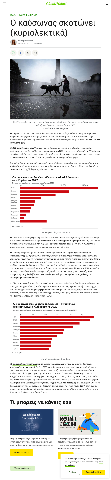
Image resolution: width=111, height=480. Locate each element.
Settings (72, 472)
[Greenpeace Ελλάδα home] (56, 4)
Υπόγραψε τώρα (21, 452)
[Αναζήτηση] (107, 4)
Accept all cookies (93, 472)
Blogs (12, 15)
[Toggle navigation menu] (4, 4)
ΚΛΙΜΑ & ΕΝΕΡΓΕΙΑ (28, 15)
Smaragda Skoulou (25, 40)
